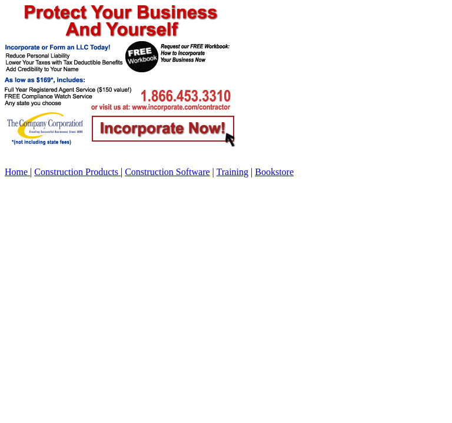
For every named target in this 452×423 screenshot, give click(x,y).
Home (17, 172)
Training (233, 172)
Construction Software (167, 172)
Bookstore (274, 172)
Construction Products (77, 172)
